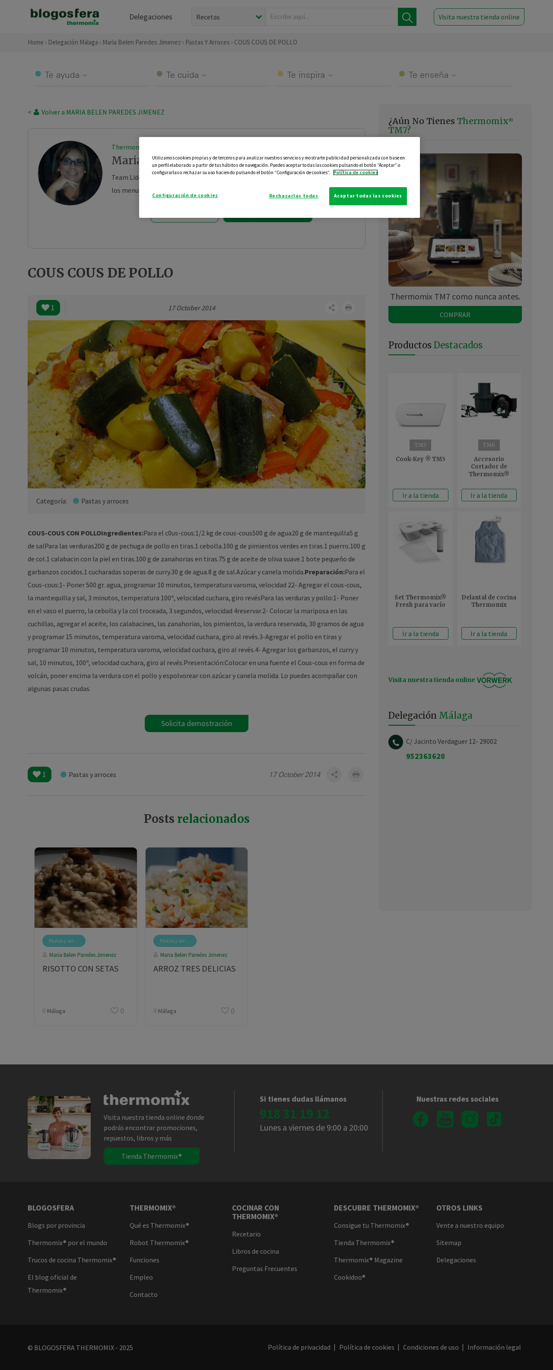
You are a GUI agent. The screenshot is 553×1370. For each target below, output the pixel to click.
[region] (279, 177)
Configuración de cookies (185, 195)
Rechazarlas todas (293, 196)
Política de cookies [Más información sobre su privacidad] (355, 172)
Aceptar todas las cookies (368, 196)
